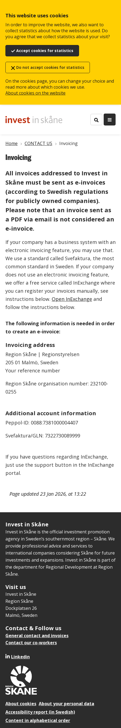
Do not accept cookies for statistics (50, 67)
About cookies (20, 704)
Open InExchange (72, 299)
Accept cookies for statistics (44, 50)
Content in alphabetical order (37, 720)
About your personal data (66, 704)
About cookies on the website (35, 93)
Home (11, 143)
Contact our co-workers (31, 643)
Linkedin (20, 657)
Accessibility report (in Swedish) (40, 712)
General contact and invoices (36, 636)
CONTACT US (38, 143)
